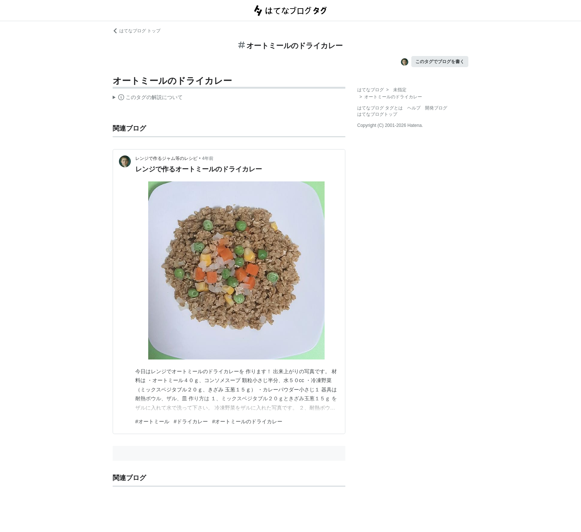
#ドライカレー (191, 421)
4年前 (207, 158)
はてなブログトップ (377, 114)
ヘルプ (414, 108)
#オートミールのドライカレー (247, 421)
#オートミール (152, 421)
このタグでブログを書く (439, 61)
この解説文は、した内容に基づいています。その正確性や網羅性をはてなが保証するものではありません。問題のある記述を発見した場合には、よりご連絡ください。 (148, 98)
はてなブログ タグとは (380, 108)
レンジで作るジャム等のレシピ (166, 158)
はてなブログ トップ (136, 30)
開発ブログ (436, 108)
